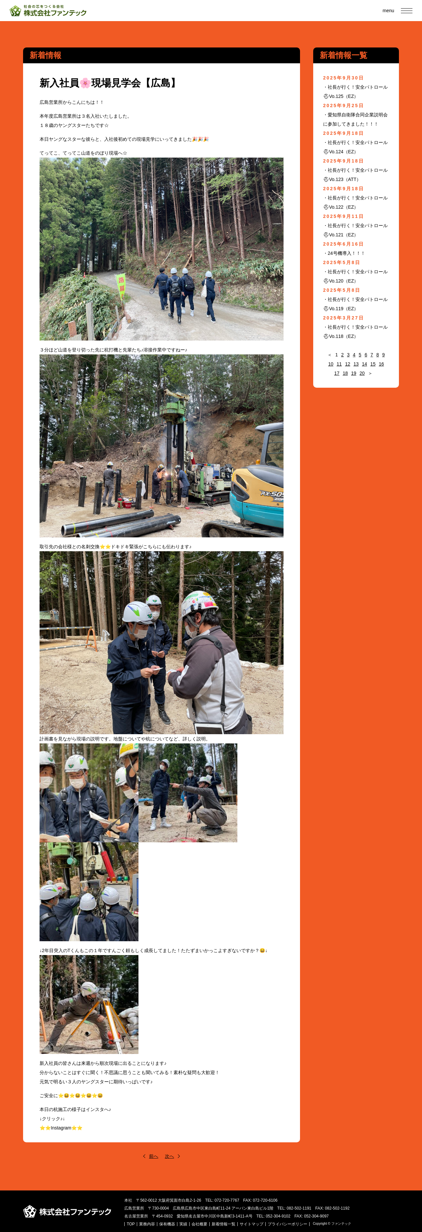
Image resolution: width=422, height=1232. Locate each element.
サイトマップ (252, 1224)
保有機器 (168, 1224)
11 (339, 364)
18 (345, 373)
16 (381, 364)
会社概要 (200, 1224)
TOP (132, 1224)
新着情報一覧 (224, 1224)
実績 (184, 1224)
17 (337, 373)
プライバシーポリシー (288, 1224)
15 (373, 364)
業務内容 (148, 1224)
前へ (153, 1156)
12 (347, 364)
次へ (169, 1156)
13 (356, 364)
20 (362, 373)
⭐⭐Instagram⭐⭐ (61, 1127)
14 (364, 364)
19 (353, 373)
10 (330, 364)
